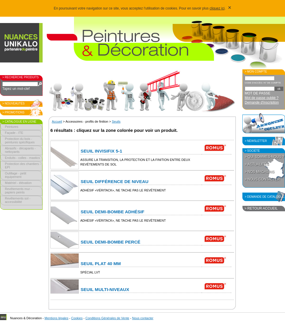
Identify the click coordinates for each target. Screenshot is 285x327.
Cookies (77, 318)
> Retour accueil (261, 208)
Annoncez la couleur (263, 123)
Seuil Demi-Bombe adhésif (112, 211)
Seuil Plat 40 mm (101, 263)
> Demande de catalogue (264, 196)
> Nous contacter (262, 179)
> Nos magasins (259, 172)
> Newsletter (256, 140)
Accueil (57, 121)
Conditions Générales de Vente (107, 318)
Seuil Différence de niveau (115, 181)
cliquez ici (217, 8)
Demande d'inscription (262, 102)
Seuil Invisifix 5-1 (101, 151)
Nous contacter (142, 318)
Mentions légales (57, 318)
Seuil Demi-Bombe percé (110, 241)
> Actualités (257, 164)
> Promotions (13, 112)
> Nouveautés (13, 103)
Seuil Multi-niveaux (105, 289)
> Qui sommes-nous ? (264, 157)
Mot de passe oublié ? (261, 98)
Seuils (116, 121)
